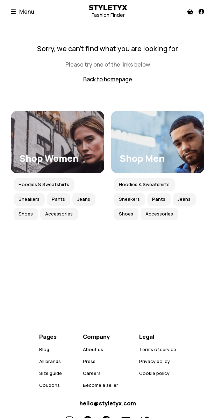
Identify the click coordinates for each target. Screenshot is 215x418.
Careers (92, 373)
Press (89, 361)
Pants (58, 199)
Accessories (59, 214)
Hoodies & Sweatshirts (44, 184)
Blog (44, 349)
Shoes (26, 214)
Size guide (50, 373)
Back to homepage (107, 79)
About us (93, 349)
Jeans (83, 199)
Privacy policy (154, 361)
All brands (50, 361)
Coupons (49, 385)
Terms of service (157, 349)
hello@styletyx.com (107, 403)
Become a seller (100, 385)
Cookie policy (154, 373)
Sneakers (29, 199)
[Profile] (201, 11)
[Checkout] (190, 11)
